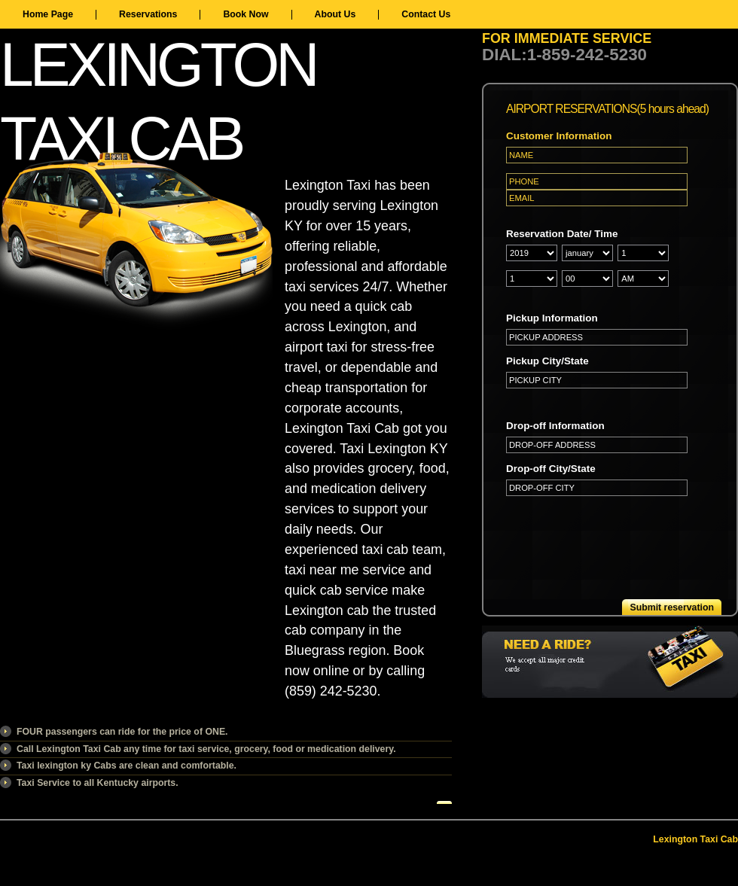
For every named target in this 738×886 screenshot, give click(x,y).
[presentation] (620, 535)
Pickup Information (552, 318)
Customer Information (558, 136)
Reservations (148, 14)
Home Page (48, 14)
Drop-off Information (555, 425)
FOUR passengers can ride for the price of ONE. (122, 731)
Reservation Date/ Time (562, 233)
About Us (335, 14)
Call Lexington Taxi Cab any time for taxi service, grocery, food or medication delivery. (206, 749)
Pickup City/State (547, 361)
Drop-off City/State (551, 468)
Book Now (245, 14)
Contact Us (425, 14)
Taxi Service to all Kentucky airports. (97, 783)
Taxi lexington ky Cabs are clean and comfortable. (126, 765)
